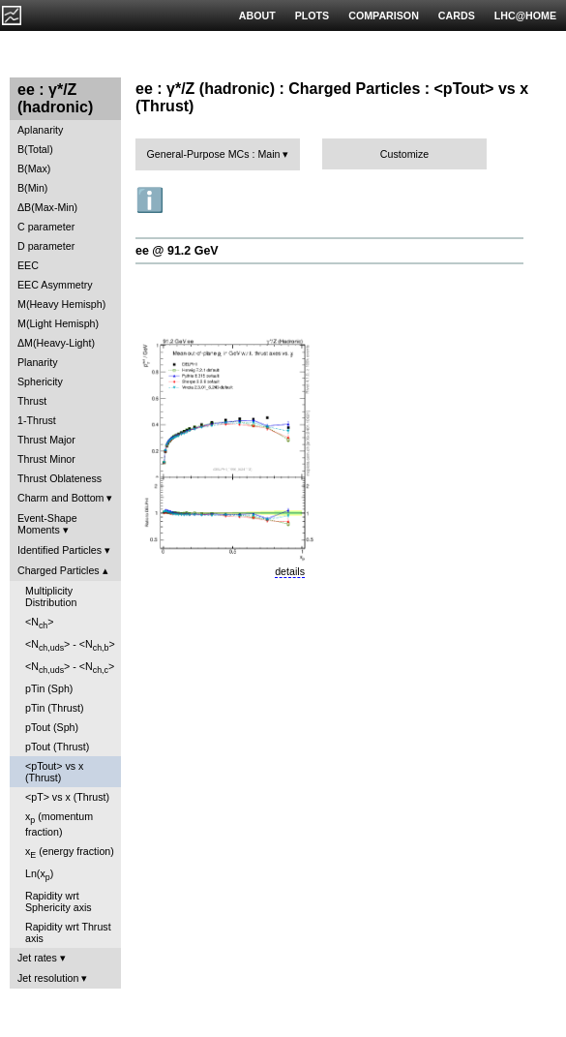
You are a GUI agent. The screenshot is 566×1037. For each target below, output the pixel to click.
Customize (404, 154)
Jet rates (37, 957)
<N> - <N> (70, 645)
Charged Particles (58, 570)
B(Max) (33, 168)
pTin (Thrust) (54, 708)
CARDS (456, 15)
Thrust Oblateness (59, 478)
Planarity (37, 362)
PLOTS (312, 15)
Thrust (31, 401)
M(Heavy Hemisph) (61, 304)
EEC (28, 265)
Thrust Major (46, 439)
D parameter (45, 246)
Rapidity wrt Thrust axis (68, 932)
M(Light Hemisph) (58, 323)
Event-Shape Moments (47, 523)
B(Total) (35, 149)
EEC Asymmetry (55, 284)
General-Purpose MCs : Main (214, 154)
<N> (39, 623)
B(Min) (32, 188)
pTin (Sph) (49, 688)
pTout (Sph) (51, 727)
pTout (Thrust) (57, 746)
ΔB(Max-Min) (47, 207)
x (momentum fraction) (59, 823)
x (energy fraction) (69, 852)
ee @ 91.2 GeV (177, 251)
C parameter (45, 226)
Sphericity (40, 381)
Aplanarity (40, 130)
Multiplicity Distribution (50, 596)
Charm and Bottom (60, 497)
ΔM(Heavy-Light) (56, 343)
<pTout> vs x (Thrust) (54, 771)
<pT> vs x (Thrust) (67, 797)
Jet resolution (47, 978)
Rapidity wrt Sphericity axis (58, 901)
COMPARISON (383, 15)
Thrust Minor (46, 459)
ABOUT (257, 15)
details (290, 571)
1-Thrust (36, 420)
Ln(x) (39, 875)
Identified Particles (59, 550)
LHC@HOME (525, 15)
